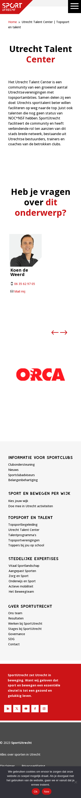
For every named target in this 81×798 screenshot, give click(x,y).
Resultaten (16, 618)
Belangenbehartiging (23, 480)
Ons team (15, 613)
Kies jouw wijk (18, 501)
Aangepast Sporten (22, 571)
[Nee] (75, 782)
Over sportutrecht (30, 606)
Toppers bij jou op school (26, 545)
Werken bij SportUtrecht (25, 623)
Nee (46, 791)
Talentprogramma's (22, 535)
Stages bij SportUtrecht (25, 629)
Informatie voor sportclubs (40, 457)
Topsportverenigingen (24, 540)
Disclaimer (7, 766)
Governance (16, 634)
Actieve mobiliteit (21, 586)
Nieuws (13, 470)
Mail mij (19, 291)
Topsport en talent (30, 517)
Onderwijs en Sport (22, 581)
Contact (14, 644)
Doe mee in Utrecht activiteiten (30, 506)
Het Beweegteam (21, 591)
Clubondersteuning (21, 464)
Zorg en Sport (19, 576)
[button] (55, 333)
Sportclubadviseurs (21, 475)
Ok (36, 791)
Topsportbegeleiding (23, 524)
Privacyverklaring (33, 766)
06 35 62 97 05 (24, 284)
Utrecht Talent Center (23, 530)
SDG (11, 639)
